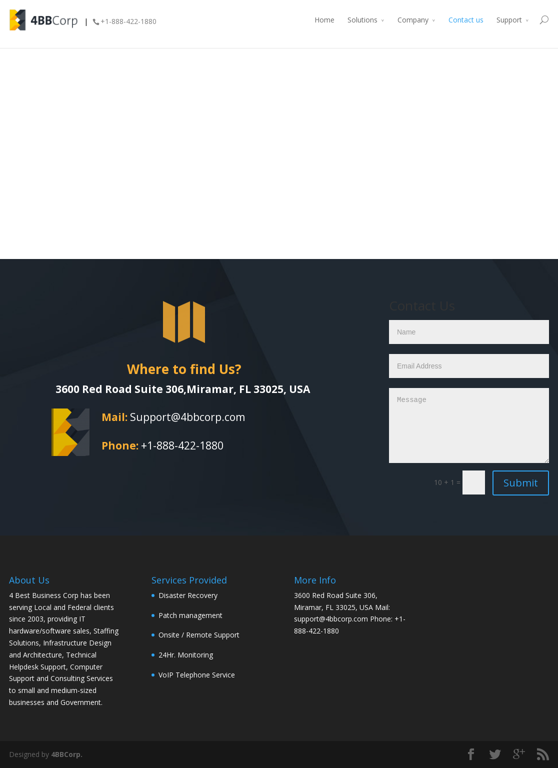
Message (469, 425)
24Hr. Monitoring (185, 655)
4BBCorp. (66, 754)
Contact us (466, 19)
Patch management (190, 615)
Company (413, 19)
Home (324, 19)
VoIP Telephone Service (196, 675)
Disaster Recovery (188, 595)
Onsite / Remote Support (199, 635)
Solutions (363, 19)
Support (509, 19)
